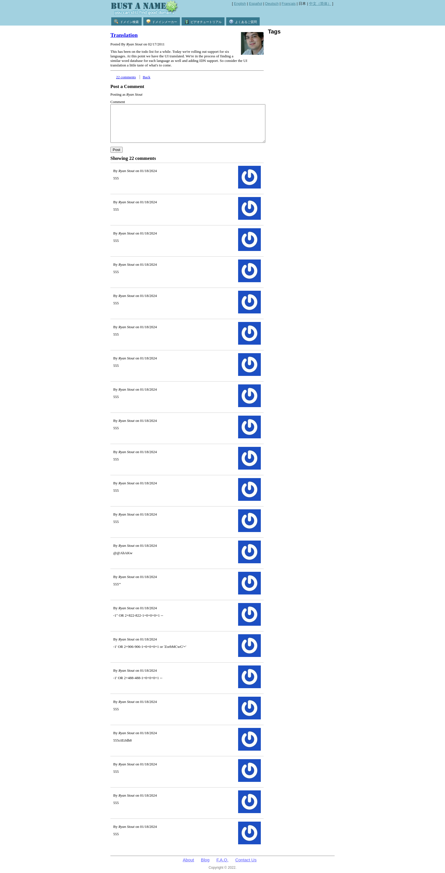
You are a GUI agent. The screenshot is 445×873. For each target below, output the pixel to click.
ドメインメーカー (161, 21)
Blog (205, 859)
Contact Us (246, 859)
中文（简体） (320, 3)
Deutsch (271, 3)
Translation (124, 35)
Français (289, 3)
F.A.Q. (222, 859)
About (188, 859)
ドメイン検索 (126, 21)
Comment (117, 102)
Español (255, 3)
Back (146, 77)
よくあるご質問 (243, 21)
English (240, 3)
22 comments (126, 77)
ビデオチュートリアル (203, 21)
